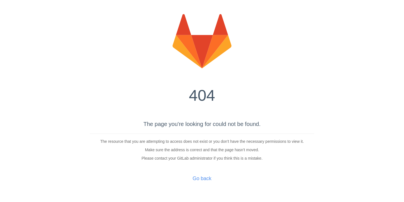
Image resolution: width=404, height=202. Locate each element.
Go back (201, 178)
